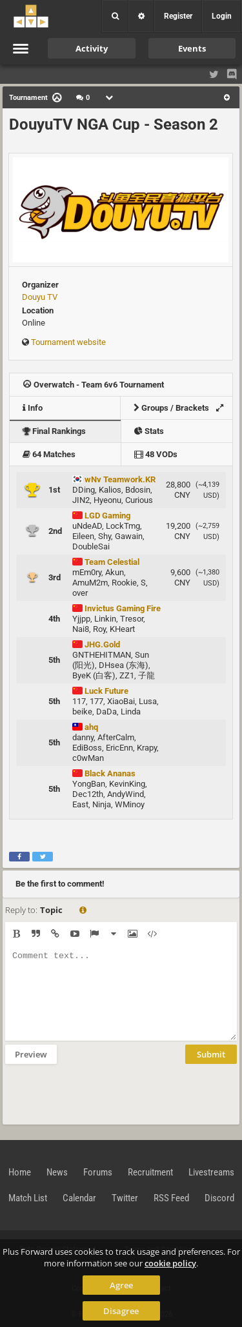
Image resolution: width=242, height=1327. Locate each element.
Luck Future (100, 691)
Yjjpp (81, 619)
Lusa (148, 701)
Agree (121, 1285)
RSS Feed (171, 1198)
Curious (139, 500)
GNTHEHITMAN (101, 655)
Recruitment (150, 1172)
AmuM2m (90, 582)
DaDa (106, 711)
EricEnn (119, 747)
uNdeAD (87, 526)
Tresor (131, 619)
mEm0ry (86, 572)
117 (79, 701)
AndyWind (125, 794)
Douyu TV (39, 297)
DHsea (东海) (123, 665)
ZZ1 (126, 675)
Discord (219, 1198)
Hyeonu (107, 500)
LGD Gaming (101, 515)
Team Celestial (105, 562)
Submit (211, 1054)
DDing (83, 490)
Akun (114, 572)
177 (96, 701)
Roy (99, 629)
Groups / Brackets (182, 407)
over (80, 593)
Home (19, 1172)
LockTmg (123, 526)
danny (83, 737)
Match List (27, 1198)
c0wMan (88, 758)
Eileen (83, 536)
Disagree (121, 1311)
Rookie (124, 582)
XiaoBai (121, 701)
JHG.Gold (96, 644)
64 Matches (49, 454)
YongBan (88, 784)
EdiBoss (87, 747)
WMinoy (130, 804)
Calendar (79, 1198)
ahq (85, 727)
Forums (97, 1172)
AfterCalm (115, 737)
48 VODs (155, 454)
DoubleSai (91, 546)
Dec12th (87, 794)
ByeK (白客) (94, 675)
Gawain (129, 536)
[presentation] (103, 1093)
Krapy (147, 747)
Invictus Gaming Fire (116, 608)
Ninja (101, 804)
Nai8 (80, 629)
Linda (131, 711)
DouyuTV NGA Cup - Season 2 (113, 124)
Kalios (110, 490)
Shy (104, 536)
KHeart (122, 629)
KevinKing (127, 784)
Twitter (125, 1198)
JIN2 (81, 500)
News (57, 1172)
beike (82, 711)
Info (33, 408)
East (80, 804)
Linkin (105, 619)
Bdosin (137, 490)
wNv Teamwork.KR (114, 479)
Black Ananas (104, 773)
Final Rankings (54, 431)
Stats (149, 431)
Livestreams (211, 1172)
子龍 (146, 675)
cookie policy (170, 1263)
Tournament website (68, 342)
